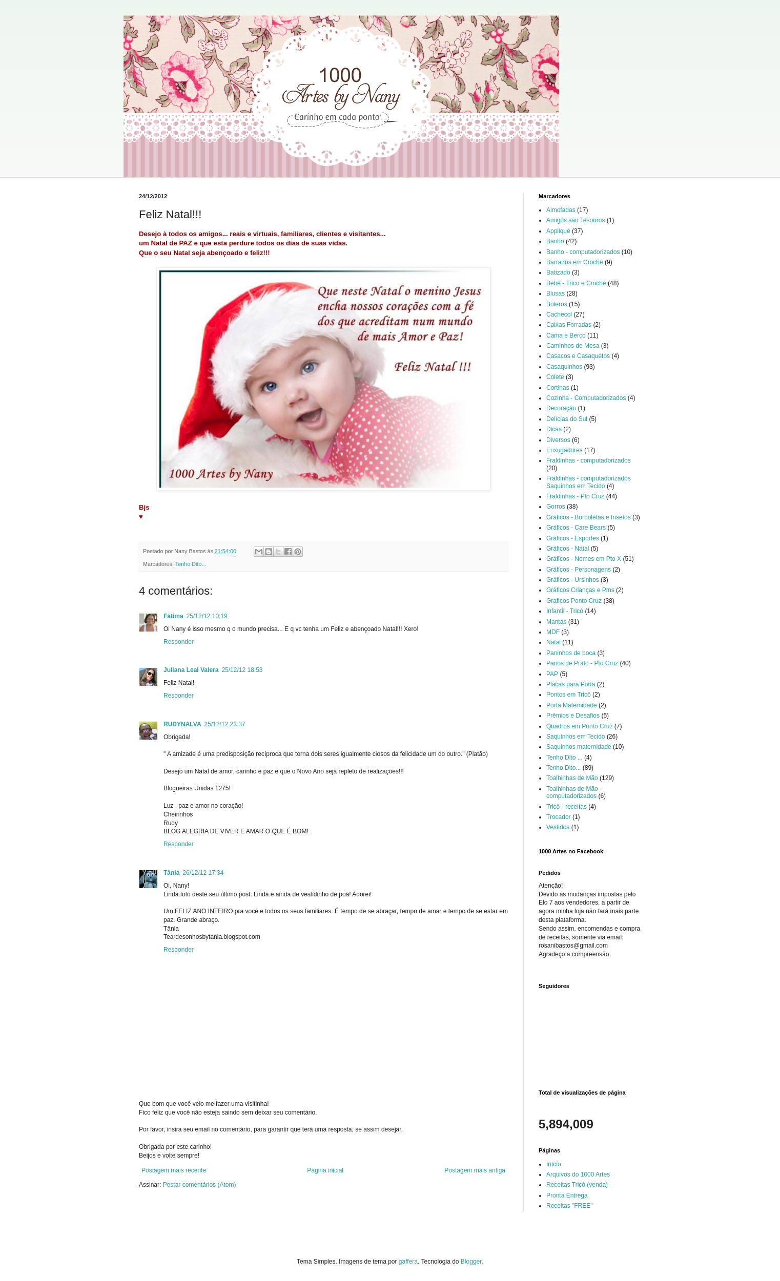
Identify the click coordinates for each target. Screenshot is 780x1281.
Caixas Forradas (568, 324)
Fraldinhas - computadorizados (588, 460)
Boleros (556, 304)
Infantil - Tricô (564, 611)
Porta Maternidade (571, 705)
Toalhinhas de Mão (572, 778)
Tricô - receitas (566, 806)
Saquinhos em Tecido (575, 736)
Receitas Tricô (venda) (577, 1184)
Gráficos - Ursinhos (572, 579)
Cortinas (557, 387)
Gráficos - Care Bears (576, 527)
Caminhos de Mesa (572, 345)
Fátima (173, 616)
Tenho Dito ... (564, 757)
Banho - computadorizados (583, 252)
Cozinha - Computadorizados (586, 398)
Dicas (554, 429)
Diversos (558, 440)
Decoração (561, 408)
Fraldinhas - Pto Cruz (575, 496)
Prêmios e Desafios (573, 715)
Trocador (558, 817)
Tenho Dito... (191, 564)
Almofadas (561, 210)
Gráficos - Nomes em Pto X (583, 558)
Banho (555, 241)
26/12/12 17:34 (202, 872)
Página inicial (325, 1170)
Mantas (556, 621)
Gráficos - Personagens (578, 569)
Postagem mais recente (173, 1170)
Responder (178, 641)
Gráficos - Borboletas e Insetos (588, 517)
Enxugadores (564, 450)
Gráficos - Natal (567, 548)
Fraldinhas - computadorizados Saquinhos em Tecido (588, 482)
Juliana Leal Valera (190, 670)
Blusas (555, 293)
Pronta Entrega (567, 1195)
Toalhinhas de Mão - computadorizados (574, 792)
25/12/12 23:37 (224, 724)
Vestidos (557, 827)
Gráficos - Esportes (572, 538)
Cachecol (559, 314)
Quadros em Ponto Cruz (579, 726)
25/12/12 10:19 (207, 616)
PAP (552, 674)
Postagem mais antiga (474, 1170)
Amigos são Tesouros (575, 220)
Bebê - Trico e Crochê (576, 283)
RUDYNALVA (182, 724)
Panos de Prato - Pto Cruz (582, 663)
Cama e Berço (566, 335)
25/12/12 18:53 (241, 670)
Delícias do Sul (566, 419)
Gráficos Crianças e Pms (580, 590)
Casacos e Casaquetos (578, 356)
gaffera (408, 1261)
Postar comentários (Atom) (199, 1184)
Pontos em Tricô (568, 694)
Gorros (555, 506)
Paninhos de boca (571, 653)
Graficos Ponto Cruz (574, 600)
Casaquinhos (564, 366)
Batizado (558, 272)
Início (553, 1164)
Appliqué (558, 231)
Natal (553, 642)
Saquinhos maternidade (578, 746)
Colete (555, 377)
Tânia (171, 872)
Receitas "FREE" (569, 1205)
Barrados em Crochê (574, 262)
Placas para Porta (570, 684)
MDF (553, 632)
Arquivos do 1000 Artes (578, 1174)
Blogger (471, 1261)
